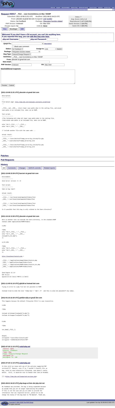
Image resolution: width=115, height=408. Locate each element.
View (5, 29)
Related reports (49, 168)
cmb (44, 19)
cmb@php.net (24, 346)
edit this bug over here (39, 36)
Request (5, 14)
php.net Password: (38, 39)
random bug (107, 7)
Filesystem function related (52, 21)
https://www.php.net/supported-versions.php (21, 378)
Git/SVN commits (34, 168)
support (58, 7)
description (47, 43)
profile (49, 19)
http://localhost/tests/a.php (12, 256)
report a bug (74, 7)
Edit (22, 29)
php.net (53, 7)
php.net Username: (11, 39)
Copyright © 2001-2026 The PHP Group (21, 404)
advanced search (83, 7)
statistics (100, 7)
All (4, 168)
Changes (22, 168)
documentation (66, 7)
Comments (12, 168)
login (113, 7)
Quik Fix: (7, 43)
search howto (93, 7)
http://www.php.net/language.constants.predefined (32, 102)
